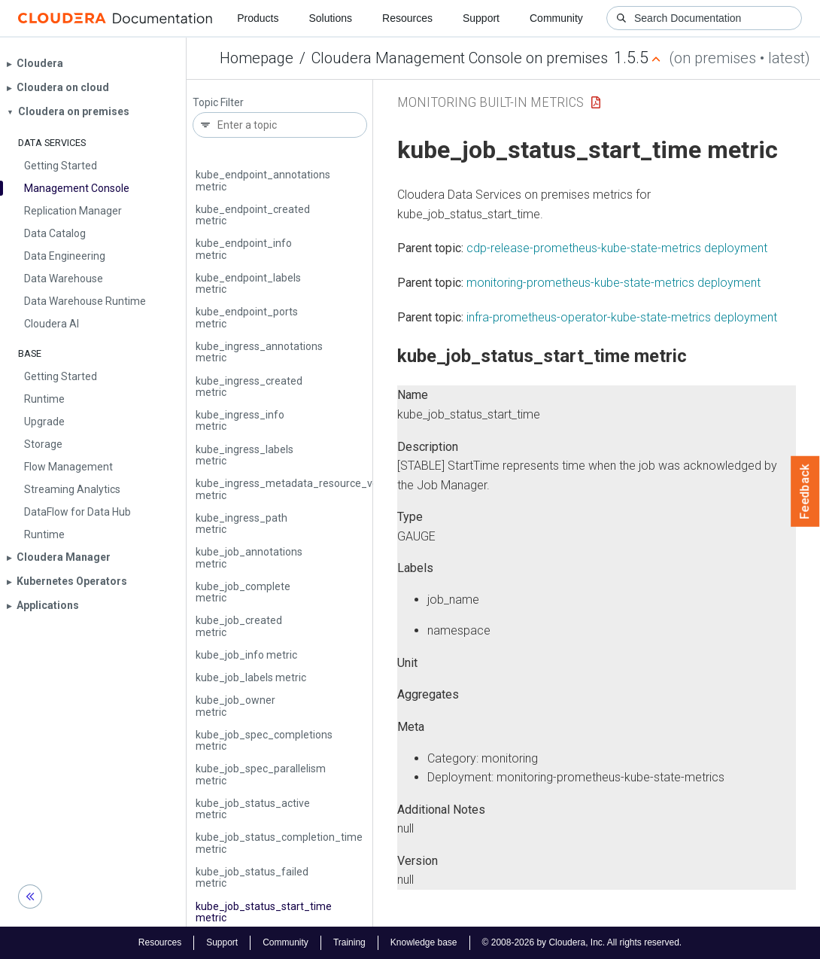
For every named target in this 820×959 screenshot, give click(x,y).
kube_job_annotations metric (249, 557)
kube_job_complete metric (243, 592)
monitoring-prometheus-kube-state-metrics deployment (613, 283)
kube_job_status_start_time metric (264, 912)
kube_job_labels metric (251, 677)
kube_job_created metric (239, 626)
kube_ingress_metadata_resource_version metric (299, 489)
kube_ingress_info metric (240, 420)
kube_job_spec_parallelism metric (261, 774)
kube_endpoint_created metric (253, 215)
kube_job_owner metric (235, 705)
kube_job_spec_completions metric (264, 740)
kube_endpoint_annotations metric (263, 180)
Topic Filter (218, 102)
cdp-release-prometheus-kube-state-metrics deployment (616, 248)
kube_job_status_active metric (253, 808)
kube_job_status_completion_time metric (279, 842)
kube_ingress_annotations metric (259, 352)
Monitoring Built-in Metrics (490, 102)
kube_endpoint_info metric (244, 248)
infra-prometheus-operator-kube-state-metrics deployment (621, 317)
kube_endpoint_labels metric (248, 283)
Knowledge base (423, 942)
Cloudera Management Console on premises (459, 58)
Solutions (330, 18)
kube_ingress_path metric (241, 523)
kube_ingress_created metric (249, 386)
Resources (407, 18)
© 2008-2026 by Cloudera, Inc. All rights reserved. (582, 942)
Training (349, 942)
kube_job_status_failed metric (252, 877)
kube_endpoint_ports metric (247, 317)
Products (257, 18)
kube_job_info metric (246, 655)
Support (481, 18)
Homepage (256, 58)
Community (556, 18)
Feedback (805, 491)
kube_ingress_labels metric (244, 455)
